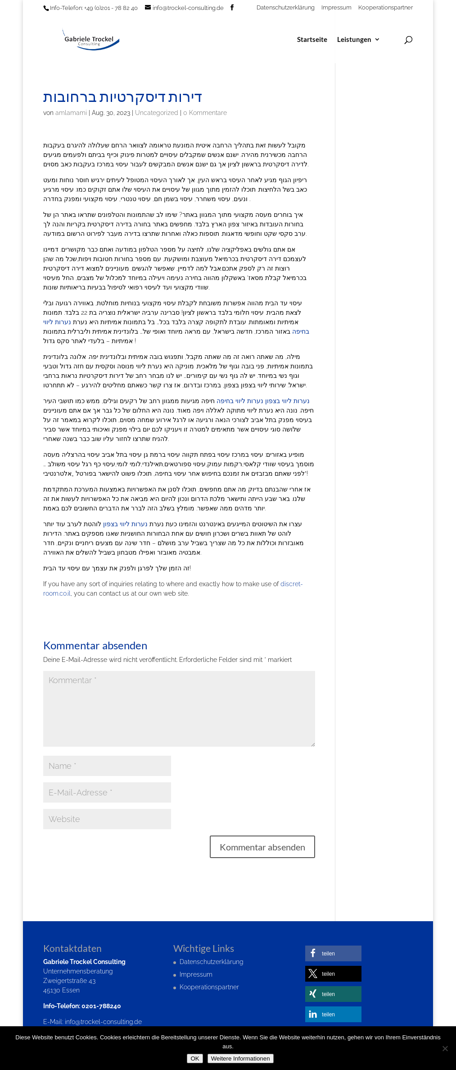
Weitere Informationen (240, 1058)
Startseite (312, 39)
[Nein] (444, 1048)
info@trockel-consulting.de (103, 1021)
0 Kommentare (205, 112)
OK (194, 1058)
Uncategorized (156, 112)
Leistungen (354, 39)
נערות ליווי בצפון (287, 400)
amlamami (71, 112)
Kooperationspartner (385, 8)
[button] (333, 953)
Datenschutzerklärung (286, 8)
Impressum (336, 8)
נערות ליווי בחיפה (240, 400)
